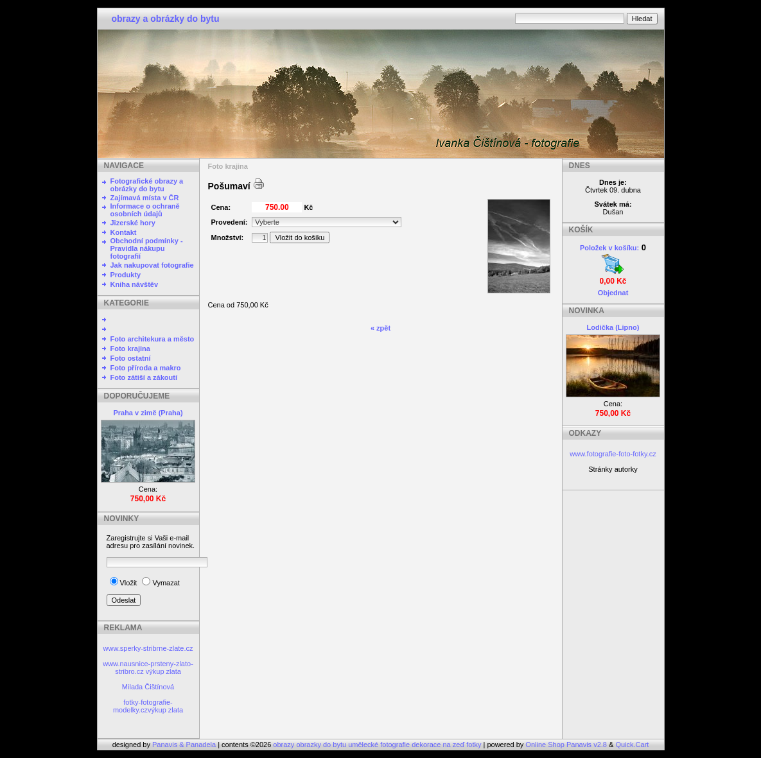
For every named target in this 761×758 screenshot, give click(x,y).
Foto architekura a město (152, 339)
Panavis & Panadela (185, 744)
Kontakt (123, 232)
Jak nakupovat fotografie (152, 265)
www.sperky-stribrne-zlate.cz (148, 648)
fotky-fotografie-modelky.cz (143, 706)
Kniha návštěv (134, 284)
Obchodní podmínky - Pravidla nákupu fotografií (146, 248)
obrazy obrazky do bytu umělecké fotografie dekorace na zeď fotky (378, 744)
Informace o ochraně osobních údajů (145, 210)
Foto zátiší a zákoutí (144, 377)
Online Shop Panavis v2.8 (566, 744)
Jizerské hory (132, 223)
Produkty (125, 275)
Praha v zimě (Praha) (147, 413)
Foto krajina (130, 348)
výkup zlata (163, 671)
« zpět (380, 328)
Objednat (613, 293)
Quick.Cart (632, 744)
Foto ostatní (130, 358)
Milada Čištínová (148, 687)
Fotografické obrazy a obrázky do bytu (147, 185)
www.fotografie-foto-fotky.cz (613, 454)
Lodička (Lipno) (613, 327)
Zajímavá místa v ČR (144, 198)
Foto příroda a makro (145, 368)
